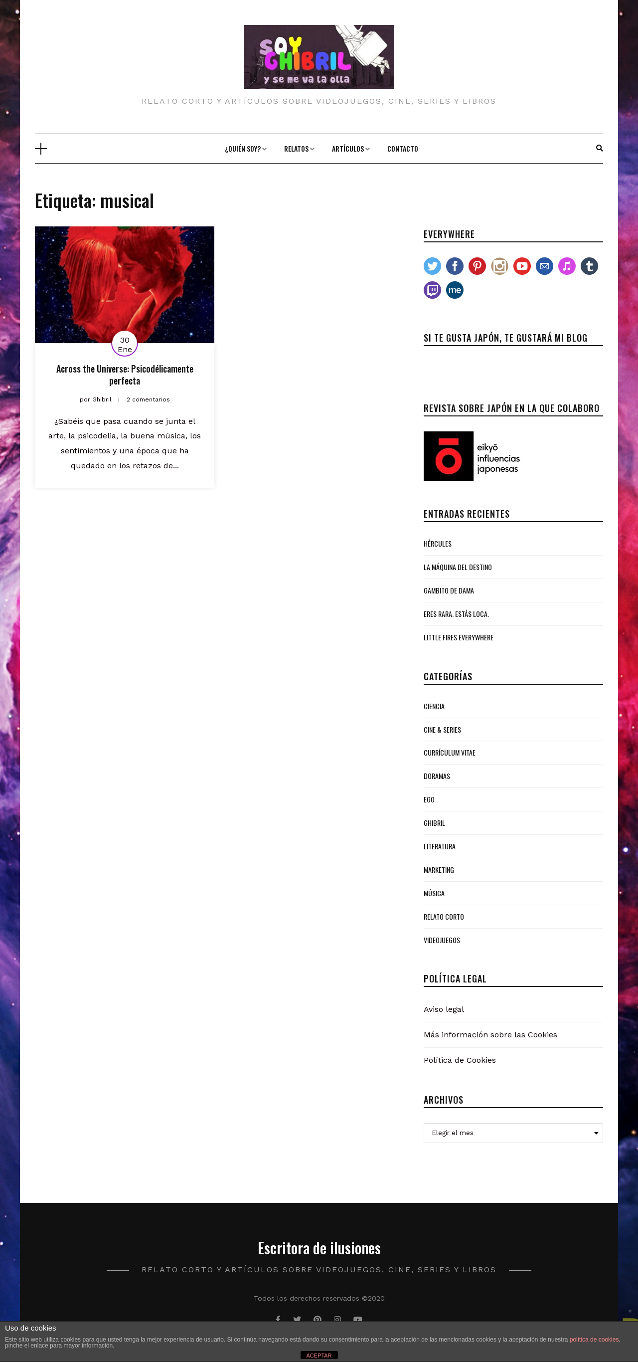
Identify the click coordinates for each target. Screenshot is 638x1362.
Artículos (348, 148)
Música (434, 893)
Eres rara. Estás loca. (456, 613)
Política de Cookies (460, 1060)
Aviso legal (444, 1009)
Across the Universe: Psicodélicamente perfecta (124, 374)
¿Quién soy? (243, 148)
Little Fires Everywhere (458, 637)
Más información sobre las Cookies (490, 1034)
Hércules (438, 543)
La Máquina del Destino (458, 567)
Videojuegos (442, 940)
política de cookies (594, 1339)
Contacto (402, 148)
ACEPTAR (318, 1356)
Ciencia (434, 706)
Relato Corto (444, 916)
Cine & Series (442, 729)
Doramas (437, 776)
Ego (429, 799)
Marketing (439, 869)
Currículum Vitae (450, 752)
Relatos (296, 148)
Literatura (440, 846)
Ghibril (434, 822)
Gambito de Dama (449, 590)
